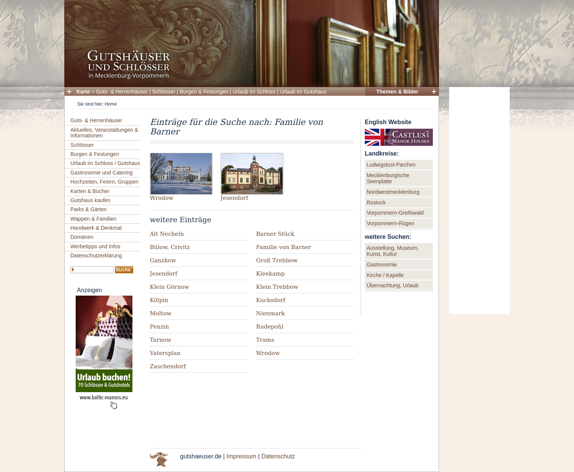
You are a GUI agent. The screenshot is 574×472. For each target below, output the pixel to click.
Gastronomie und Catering (101, 173)
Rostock (376, 202)
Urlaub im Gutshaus (303, 92)
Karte (83, 92)
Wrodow (161, 198)
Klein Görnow (169, 287)
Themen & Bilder (397, 92)
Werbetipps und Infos (95, 246)
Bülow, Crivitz (170, 247)
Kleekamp (270, 273)
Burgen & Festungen (204, 92)
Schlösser (163, 92)
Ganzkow (163, 260)
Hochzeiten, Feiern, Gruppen (104, 182)
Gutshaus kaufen (90, 200)
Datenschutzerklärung (96, 255)
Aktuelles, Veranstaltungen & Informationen (104, 133)
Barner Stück (275, 234)
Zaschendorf (168, 366)
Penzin (159, 326)
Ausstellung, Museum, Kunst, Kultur (393, 251)
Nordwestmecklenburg (393, 192)
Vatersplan (165, 353)
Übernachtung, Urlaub (392, 285)
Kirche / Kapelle (385, 275)
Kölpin (159, 300)
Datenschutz (278, 456)
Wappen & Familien (93, 219)
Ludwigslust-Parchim (391, 165)
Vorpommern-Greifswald (395, 213)
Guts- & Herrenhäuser (122, 92)
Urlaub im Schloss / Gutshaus (105, 163)
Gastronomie (382, 265)
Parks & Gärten (88, 209)
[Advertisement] (479, 200)
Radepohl (269, 326)
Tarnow (160, 339)
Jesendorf (234, 198)
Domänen (81, 237)
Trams (265, 339)
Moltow (160, 313)
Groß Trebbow (277, 260)
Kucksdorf (270, 300)
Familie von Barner (283, 247)
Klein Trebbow (277, 287)
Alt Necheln (167, 234)
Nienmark (270, 313)
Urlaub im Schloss (254, 92)
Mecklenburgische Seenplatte (388, 178)
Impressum (241, 456)
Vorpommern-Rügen (390, 223)
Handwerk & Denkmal (95, 228)
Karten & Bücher (89, 191)
